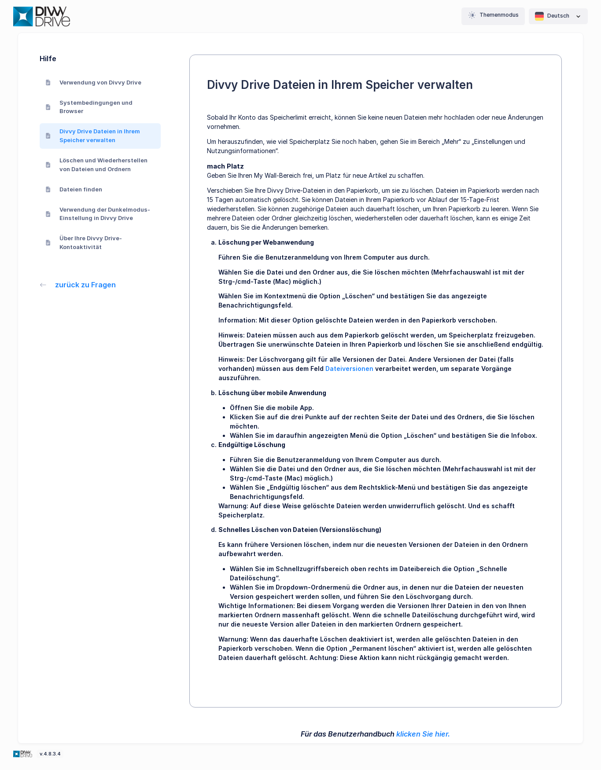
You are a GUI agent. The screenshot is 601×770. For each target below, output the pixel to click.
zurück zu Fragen (78, 284)
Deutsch (558, 16)
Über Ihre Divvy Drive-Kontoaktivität (83, 242)
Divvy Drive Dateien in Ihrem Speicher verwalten (92, 135)
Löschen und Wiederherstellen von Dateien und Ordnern (96, 164)
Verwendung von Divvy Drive (93, 82)
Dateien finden (74, 189)
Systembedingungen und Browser (89, 107)
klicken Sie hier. (423, 734)
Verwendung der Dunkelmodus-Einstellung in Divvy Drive (98, 214)
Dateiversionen (349, 368)
